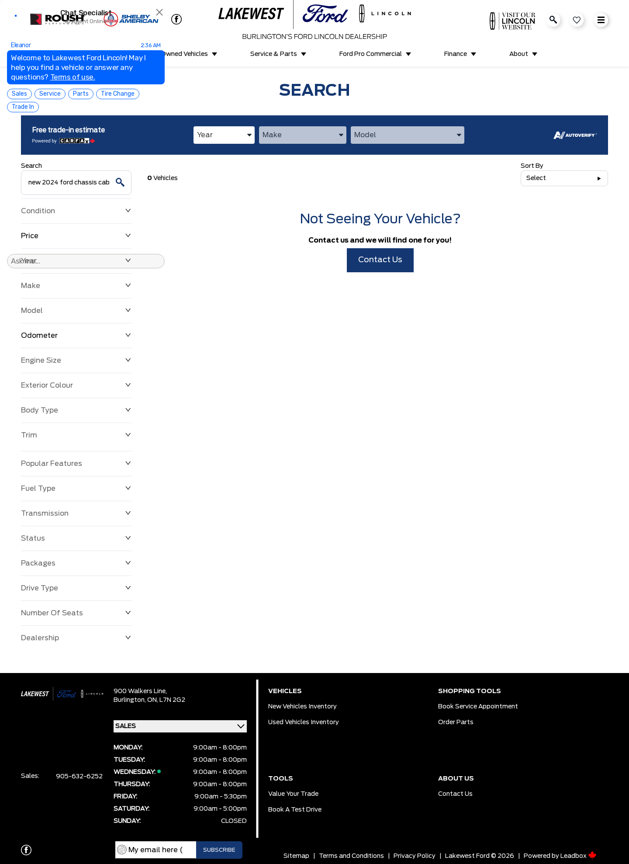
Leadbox (578, 856)
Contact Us (380, 260)
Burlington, (130, 700)
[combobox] (224, 135)
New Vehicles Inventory (302, 707)
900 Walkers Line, (140, 691)
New (98, 54)
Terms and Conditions (351, 856)
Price (76, 235)
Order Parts (455, 722)
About (518, 54)
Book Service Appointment (478, 707)
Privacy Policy (414, 856)
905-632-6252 (79, 777)
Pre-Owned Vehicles (178, 54)
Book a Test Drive (294, 810)
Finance (455, 54)
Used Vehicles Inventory (303, 722)
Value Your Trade (293, 794)
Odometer (76, 335)
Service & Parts (273, 54)
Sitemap (296, 856)
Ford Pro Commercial (370, 54)
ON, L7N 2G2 (166, 700)
